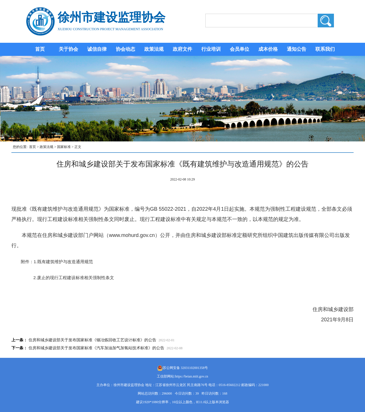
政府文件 (182, 49)
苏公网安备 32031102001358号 (185, 368)
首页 (40, 49)
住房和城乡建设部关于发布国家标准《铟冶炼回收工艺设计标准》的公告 (92, 340)
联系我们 (325, 49)
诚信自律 (97, 49)
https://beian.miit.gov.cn (191, 376)
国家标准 (64, 147)
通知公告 (296, 49)
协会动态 (125, 49)
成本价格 (268, 49)
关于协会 (68, 49)
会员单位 (239, 49)
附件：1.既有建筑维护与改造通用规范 (55, 261)
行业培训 (211, 49)
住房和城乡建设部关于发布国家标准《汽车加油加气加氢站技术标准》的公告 (96, 348)
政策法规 (154, 49)
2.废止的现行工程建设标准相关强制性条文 (73, 277)
